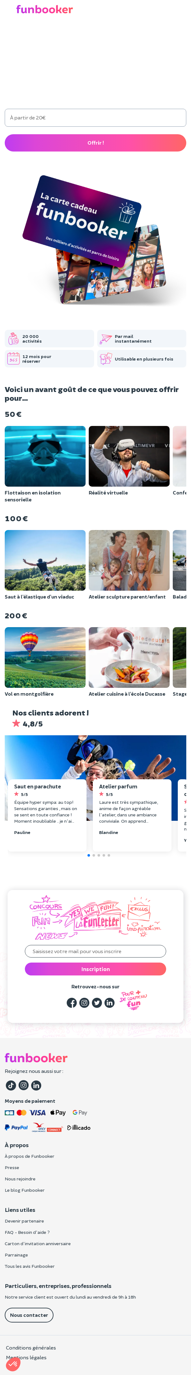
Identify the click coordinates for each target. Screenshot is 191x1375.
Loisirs (13, 34)
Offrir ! (95, 143)
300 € (163, 94)
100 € (71, 94)
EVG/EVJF (122, 34)
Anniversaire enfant (78, 34)
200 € (117, 94)
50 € (25, 94)
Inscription (95, 969)
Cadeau (37, 33)
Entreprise (155, 34)
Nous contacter (29, 1315)
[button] (182, 10)
